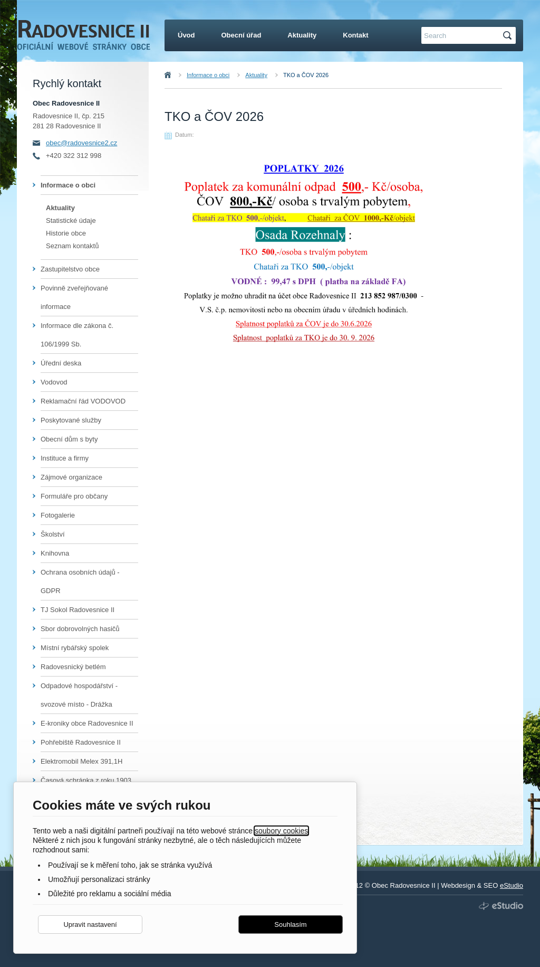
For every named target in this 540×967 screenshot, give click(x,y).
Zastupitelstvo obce (70, 269)
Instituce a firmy (65, 458)
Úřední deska (61, 363)
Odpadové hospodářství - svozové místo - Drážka (79, 695)
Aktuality (256, 75)
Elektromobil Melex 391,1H (81, 761)
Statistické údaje (71, 220)
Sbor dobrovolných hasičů (80, 629)
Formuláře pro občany (74, 496)
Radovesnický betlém (73, 667)
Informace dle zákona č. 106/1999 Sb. (77, 335)
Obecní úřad (241, 35)
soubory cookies (281, 831)
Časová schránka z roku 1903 (86, 780)
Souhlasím (290, 924)
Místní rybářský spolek (75, 648)
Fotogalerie (58, 515)
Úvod (179, 75)
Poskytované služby (71, 420)
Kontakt (355, 35)
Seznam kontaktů (72, 246)
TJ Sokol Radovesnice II (77, 610)
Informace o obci (208, 75)
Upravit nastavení (90, 924)
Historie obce (66, 233)
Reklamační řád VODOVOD (83, 401)
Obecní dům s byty (69, 439)
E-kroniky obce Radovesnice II (87, 723)
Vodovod (54, 382)
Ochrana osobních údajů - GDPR (80, 581)
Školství (53, 534)
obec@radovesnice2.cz (81, 143)
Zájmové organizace (71, 477)
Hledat (509, 36)
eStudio (511, 885)
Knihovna (55, 553)
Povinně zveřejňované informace (74, 297)
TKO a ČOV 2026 (306, 75)
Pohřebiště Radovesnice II (81, 742)
